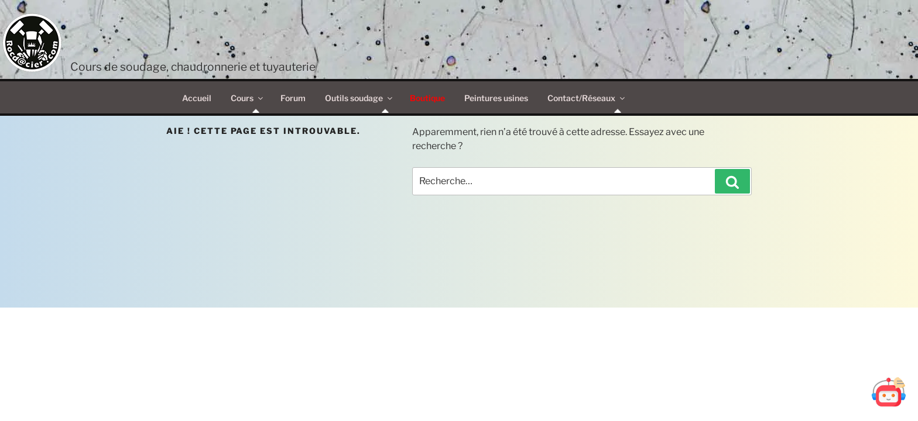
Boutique (427, 98)
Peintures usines (496, 98)
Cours (248, 98)
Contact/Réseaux (586, 98)
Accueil (196, 98)
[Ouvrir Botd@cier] (888, 391)
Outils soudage (359, 98)
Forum (293, 98)
